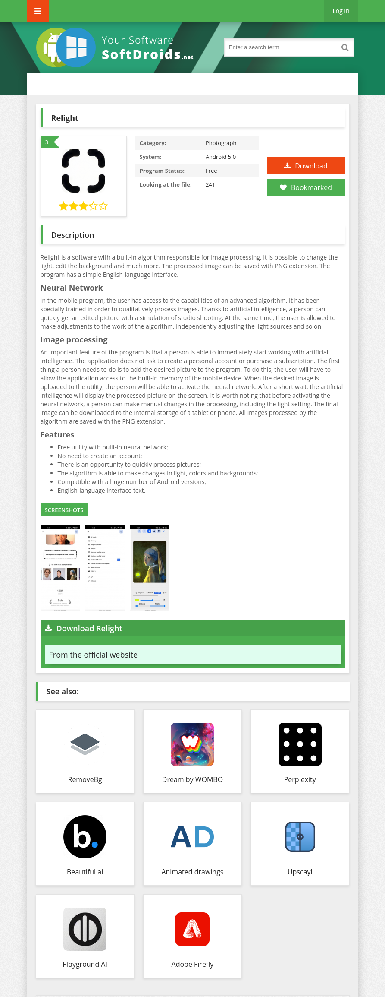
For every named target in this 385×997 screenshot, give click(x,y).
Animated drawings (192, 872)
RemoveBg (85, 779)
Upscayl (300, 872)
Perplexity (300, 779)
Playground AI (85, 964)
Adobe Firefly (193, 964)
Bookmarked (306, 187)
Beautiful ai (85, 872)
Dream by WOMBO (192, 779)
